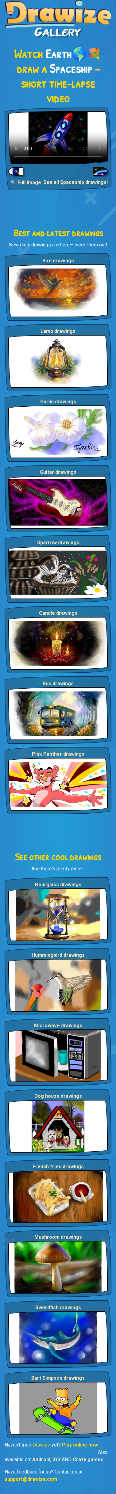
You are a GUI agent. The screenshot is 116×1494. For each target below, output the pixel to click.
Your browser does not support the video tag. (58, 137)
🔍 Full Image (25, 182)
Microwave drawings (58, 1025)
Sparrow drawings (58, 543)
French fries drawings (58, 1166)
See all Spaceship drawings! (75, 182)
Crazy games (88, 1459)
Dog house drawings (58, 1096)
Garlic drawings (58, 402)
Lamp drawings (58, 331)
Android (41, 1459)
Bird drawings (58, 261)
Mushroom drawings (58, 1237)
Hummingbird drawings (58, 955)
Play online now (80, 1445)
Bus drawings (58, 683)
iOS (56, 1459)
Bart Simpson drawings (58, 1378)
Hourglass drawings (58, 885)
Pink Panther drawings (58, 754)
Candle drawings (58, 613)
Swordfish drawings (58, 1307)
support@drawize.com (31, 1479)
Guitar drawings (58, 472)
